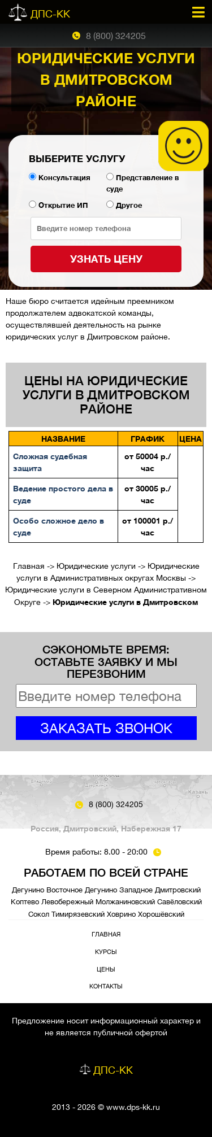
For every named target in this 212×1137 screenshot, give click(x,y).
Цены (106, 969)
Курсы (106, 951)
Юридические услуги (96, 565)
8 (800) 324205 (116, 36)
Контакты (106, 986)
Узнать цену (106, 258)
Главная (29, 565)
